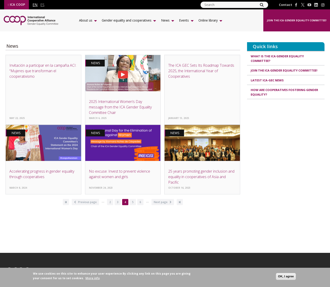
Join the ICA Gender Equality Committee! (296, 20)
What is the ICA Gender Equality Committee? (277, 58)
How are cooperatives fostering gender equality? (284, 92)
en (35, 4)
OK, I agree (286, 276)
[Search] (261, 5)
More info (92, 278)
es (42, 4)
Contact (285, 4)
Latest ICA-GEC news (267, 80)
